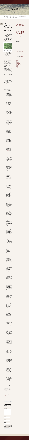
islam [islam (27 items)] (20, 31)
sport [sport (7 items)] (22, 36)
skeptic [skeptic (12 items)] (19, 36)
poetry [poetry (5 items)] (23, 33)
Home (7, 16)
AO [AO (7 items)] (18, 23)
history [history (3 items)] (20, 30)
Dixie (17, 61)
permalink (24, 16)
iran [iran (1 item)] (18, 31)
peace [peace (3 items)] (16, 33)
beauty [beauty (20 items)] (17, 24)
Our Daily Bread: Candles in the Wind (6, 401)
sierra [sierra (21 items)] (17, 36)
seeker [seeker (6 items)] (22, 35)
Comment (5, 408)
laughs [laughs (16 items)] (18, 32)
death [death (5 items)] (21, 25)
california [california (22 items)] (18, 25)
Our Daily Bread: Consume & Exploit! (10, 401)
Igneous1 (10, 32)
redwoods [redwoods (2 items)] (17, 35)
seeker (5, 395)
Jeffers (7, 17)
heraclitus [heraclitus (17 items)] (22, 28)
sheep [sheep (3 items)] (23, 35)
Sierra (13, 17)
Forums (13, 16)
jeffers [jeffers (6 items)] (23, 31)
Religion (17, 67)
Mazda (10, 17)
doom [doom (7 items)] (18, 26)
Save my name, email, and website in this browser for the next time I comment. (8, 427)
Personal (17, 65)
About (10, 16)
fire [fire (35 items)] (21, 26)
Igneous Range (18, 63)
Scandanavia (17, 69)
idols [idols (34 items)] (17, 31)
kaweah (18, 51)
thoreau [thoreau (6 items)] (17, 37)
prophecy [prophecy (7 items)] (19, 34)
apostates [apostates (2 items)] (20, 23)
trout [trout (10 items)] (19, 37)
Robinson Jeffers (18, 68)
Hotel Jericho (21, 51)
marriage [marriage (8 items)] (22, 32)
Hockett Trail (17, 62)
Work (16, 17)
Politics (17, 66)
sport (7, 395)
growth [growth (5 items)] (20, 27)
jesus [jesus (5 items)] (16, 32)
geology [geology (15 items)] (17, 27)
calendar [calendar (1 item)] (22, 24)
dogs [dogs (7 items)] (16, 26)
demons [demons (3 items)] (23, 25)
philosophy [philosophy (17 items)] (19, 33)
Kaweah (14, 9)
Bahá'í (17, 60)
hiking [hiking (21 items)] (17, 30)
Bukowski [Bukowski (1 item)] (20, 24)
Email (5, 420)
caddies (8, 150)
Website (5, 423)
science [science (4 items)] (19, 35)
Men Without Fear (18, 64)
